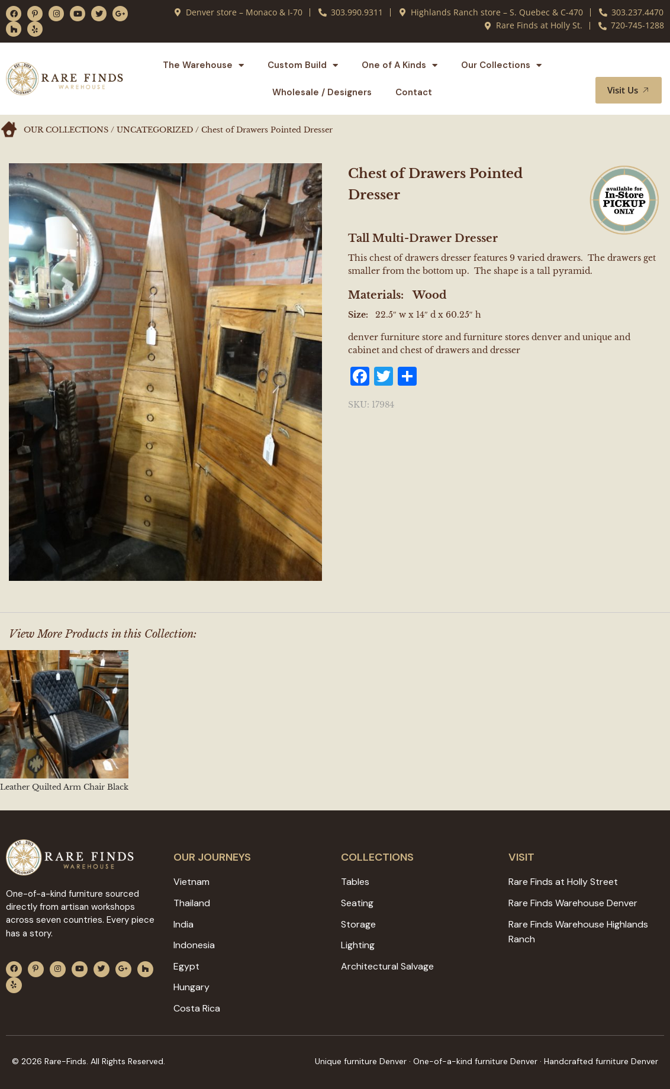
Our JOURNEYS (212, 857)
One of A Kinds (399, 65)
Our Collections (501, 65)
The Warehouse (203, 65)
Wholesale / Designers (322, 92)
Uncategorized (155, 130)
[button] (638, 65)
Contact (413, 92)
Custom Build (303, 65)
